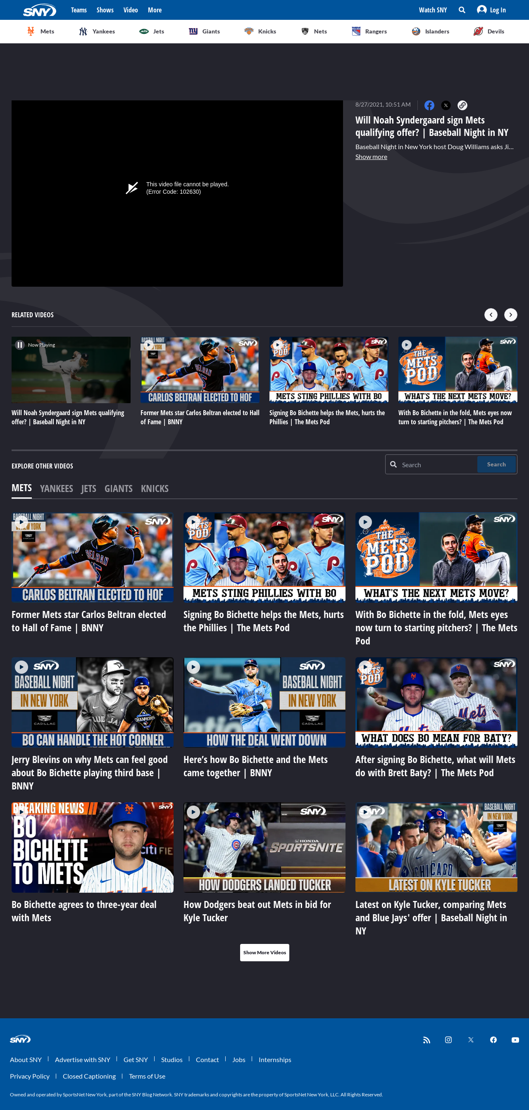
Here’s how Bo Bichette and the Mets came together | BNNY (255, 765)
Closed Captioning (89, 1076)
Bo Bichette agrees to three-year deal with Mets (84, 910)
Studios (172, 1059)
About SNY (26, 1059)
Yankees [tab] (56, 488)
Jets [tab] (88, 488)
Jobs (238, 1059)
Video (131, 9)
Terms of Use (147, 1076)
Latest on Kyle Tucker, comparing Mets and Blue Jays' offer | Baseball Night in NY (431, 917)
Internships (275, 1059)
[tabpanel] (264, 736)
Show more (371, 156)
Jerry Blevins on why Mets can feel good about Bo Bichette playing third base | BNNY (90, 772)
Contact (207, 1059)
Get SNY (136, 1059)
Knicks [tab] (155, 488)
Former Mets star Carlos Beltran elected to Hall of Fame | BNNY (89, 620)
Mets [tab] (22, 487)
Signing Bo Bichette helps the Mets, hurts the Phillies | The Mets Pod (263, 620)
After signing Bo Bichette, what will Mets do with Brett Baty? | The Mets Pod (435, 765)
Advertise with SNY (82, 1059)
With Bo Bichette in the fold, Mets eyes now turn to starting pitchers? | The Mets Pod (436, 627)
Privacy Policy (30, 1076)
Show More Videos (264, 952)
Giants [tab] (119, 488)
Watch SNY (433, 9)
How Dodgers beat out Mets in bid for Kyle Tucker (257, 910)
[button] (491, 10)
